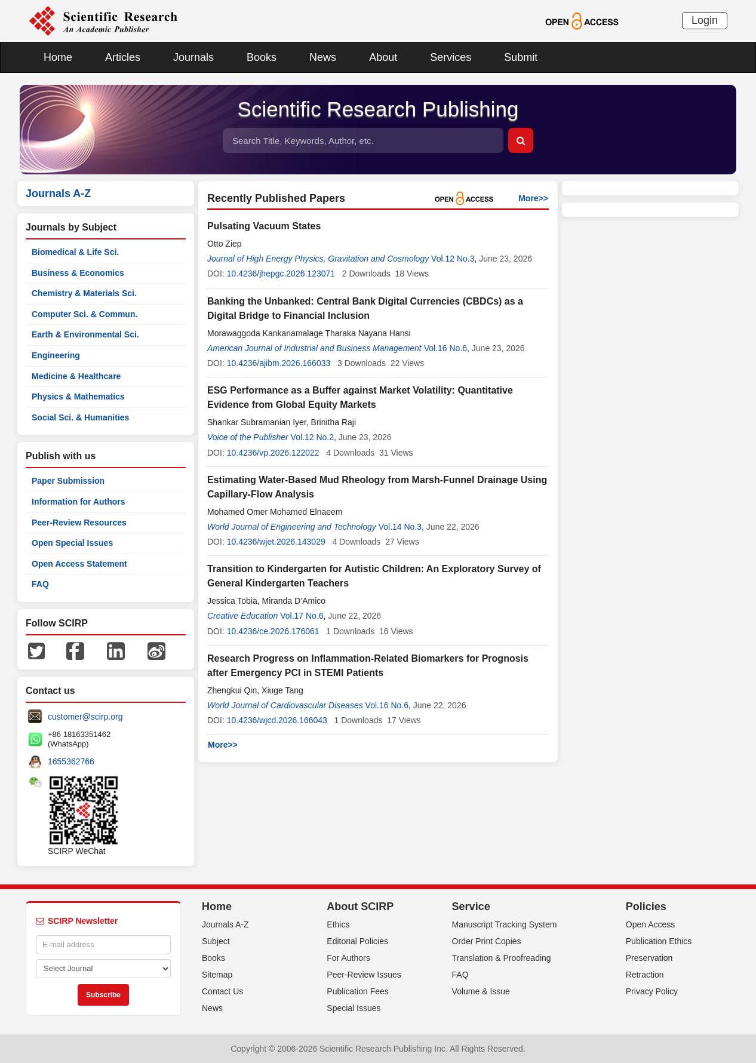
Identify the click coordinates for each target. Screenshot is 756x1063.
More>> (533, 198)
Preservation (649, 958)
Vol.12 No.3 (452, 258)
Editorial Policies (357, 941)
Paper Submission (68, 481)
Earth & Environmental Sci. (85, 334)
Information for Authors (78, 501)
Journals (193, 57)
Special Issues (353, 1008)
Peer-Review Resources (79, 522)
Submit (520, 57)
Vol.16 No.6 (445, 348)
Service (471, 907)
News (322, 57)
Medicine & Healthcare (76, 376)
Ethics (338, 924)
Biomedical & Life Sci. (75, 252)
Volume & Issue (481, 991)
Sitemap (217, 974)
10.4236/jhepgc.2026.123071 (281, 273)
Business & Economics (78, 273)
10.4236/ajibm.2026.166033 (279, 363)
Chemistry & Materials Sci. (84, 293)
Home (58, 57)
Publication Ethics (659, 941)
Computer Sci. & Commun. (84, 314)
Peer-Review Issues (364, 974)
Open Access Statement (79, 564)
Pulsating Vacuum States (264, 226)
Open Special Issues (72, 543)
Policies (646, 907)
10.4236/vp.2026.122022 (273, 452)
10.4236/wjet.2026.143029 (276, 541)
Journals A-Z (225, 924)
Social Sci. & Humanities (80, 417)
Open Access (650, 924)
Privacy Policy (652, 991)
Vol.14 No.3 (400, 527)
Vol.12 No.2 (312, 437)
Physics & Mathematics (78, 396)
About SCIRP (360, 907)
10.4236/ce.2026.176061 (273, 631)
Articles (122, 57)
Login (705, 20)
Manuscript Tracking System (504, 924)
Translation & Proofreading (501, 958)
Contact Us (222, 991)
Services (450, 57)
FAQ (40, 584)
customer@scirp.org (85, 716)
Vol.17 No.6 (301, 615)
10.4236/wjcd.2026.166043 (277, 720)
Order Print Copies (486, 941)
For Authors (348, 958)
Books (261, 57)
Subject (216, 941)
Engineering (56, 355)
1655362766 (71, 761)
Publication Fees (358, 991)
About (383, 57)
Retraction (645, 974)
